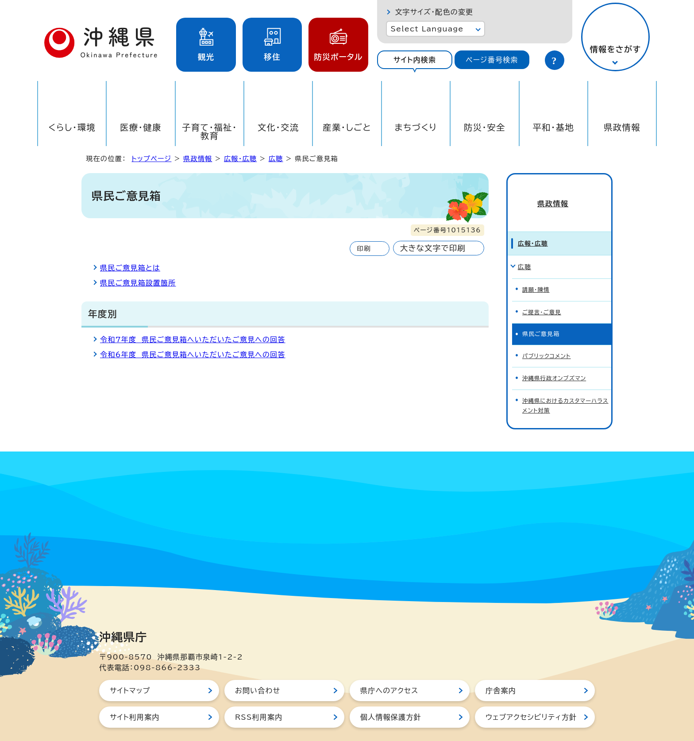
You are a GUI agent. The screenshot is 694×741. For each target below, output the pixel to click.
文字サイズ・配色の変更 (434, 11)
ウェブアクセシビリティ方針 (531, 695)
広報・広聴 (240, 158)
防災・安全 (484, 127)
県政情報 (622, 127)
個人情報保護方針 (390, 695)
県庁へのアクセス (389, 669)
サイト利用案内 (135, 695)
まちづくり (415, 127)
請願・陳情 (536, 274)
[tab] (414, 59)
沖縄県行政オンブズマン (555, 359)
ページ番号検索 (492, 59)
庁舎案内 (501, 669)
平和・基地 (553, 127)
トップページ (151, 158)
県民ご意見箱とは (130, 267)
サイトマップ (130, 669)
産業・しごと (347, 127)
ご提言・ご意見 (542, 295)
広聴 (276, 158)
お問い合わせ (257, 669)
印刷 (363, 248)
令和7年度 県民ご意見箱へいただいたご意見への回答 (192, 339)
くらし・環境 (72, 127)
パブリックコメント (547, 338)
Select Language (426, 28)
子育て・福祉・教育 (209, 131)
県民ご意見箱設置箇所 (138, 282)
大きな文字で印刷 (433, 248)
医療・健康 (141, 127)
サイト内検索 (414, 59)
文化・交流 (278, 127)
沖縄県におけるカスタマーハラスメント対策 (564, 385)
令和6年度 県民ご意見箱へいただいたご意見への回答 (192, 354)
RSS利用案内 (258, 695)
